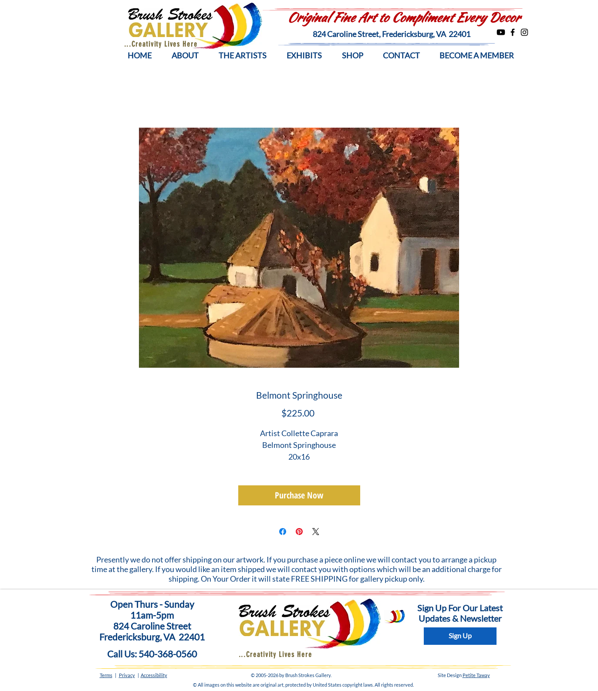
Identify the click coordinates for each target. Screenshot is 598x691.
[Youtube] (501, 32)
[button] (185, 55)
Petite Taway (476, 675)
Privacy (127, 675)
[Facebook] (512, 32)
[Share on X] (316, 531)
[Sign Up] (460, 636)
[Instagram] (524, 32)
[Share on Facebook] (282, 531)
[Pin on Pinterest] (299, 531)
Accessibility (154, 675)
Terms (106, 675)
